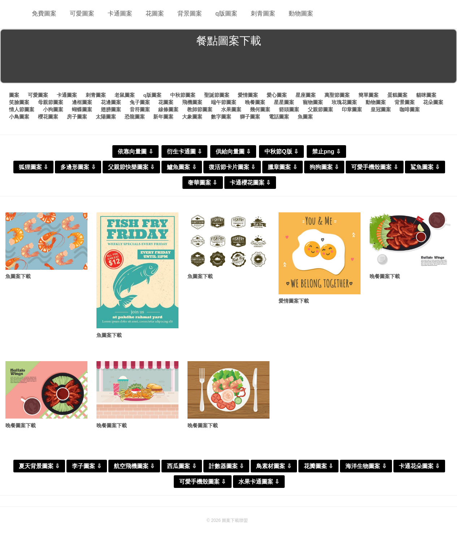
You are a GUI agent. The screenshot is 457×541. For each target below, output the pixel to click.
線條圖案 (168, 109)
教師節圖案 (199, 109)
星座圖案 (306, 95)
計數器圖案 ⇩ (226, 467)
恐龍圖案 (135, 116)
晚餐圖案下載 (386, 276)
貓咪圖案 (426, 95)
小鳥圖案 (19, 116)
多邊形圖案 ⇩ (77, 167)
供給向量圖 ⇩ (233, 151)
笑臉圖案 (19, 102)
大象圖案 (192, 116)
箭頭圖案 (289, 109)
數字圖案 (221, 116)
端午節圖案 (223, 102)
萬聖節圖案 (337, 95)
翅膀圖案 (111, 109)
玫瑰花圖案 (344, 102)
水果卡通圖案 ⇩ (258, 483)
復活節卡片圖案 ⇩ (232, 167)
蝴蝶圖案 (82, 109)
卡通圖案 (117, 14)
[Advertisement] (229, 66)
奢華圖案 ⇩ (202, 182)
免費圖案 (44, 14)
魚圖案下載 (19, 276)
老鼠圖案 (125, 95)
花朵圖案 (433, 102)
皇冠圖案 (381, 109)
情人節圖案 (21, 109)
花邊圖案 (111, 102)
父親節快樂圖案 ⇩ (131, 167)
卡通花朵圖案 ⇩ (419, 467)
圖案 (14, 95)
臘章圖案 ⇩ (282, 167)
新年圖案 (163, 116)
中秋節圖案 (182, 95)
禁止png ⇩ (326, 151)
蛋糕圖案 (397, 95)
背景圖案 (185, 14)
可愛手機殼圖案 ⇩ (374, 167)
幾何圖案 (260, 109)
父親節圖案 (320, 109)
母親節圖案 (50, 102)
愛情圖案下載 (295, 301)
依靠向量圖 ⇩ (135, 151)
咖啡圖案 (410, 109)
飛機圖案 (192, 102)
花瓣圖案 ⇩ (318, 467)
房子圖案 (77, 116)
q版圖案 (220, 14)
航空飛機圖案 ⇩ (134, 467)
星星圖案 (284, 102)
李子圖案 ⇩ (86, 467)
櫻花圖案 (48, 116)
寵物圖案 (313, 102)
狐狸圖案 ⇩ (33, 167)
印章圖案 (352, 109)
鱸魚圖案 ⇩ (181, 167)
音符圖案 (140, 109)
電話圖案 (279, 116)
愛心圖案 (277, 95)
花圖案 (151, 14)
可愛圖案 (81, 14)
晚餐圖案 (255, 102)
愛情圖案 (248, 95)
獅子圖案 (250, 116)
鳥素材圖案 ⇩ (273, 467)
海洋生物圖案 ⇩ (365, 467)
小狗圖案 (53, 109)
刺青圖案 (255, 14)
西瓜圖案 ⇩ (181, 467)
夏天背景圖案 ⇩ (39, 467)
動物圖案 (292, 14)
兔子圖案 (140, 102)
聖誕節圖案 (216, 95)
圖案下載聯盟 (235, 521)
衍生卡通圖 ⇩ (184, 151)
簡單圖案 (368, 95)
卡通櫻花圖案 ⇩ (250, 182)
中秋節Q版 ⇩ (281, 151)
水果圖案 (231, 109)
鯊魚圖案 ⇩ (425, 167)
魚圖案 (305, 116)
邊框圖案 (82, 102)
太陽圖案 (106, 116)
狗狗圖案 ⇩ (324, 167)
